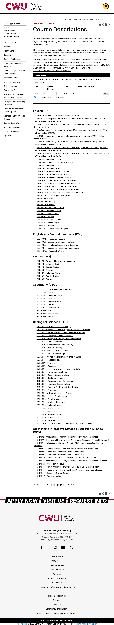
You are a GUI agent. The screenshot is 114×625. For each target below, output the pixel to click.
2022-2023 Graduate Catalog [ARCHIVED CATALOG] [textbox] (83, 19)
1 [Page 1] (38, 485)
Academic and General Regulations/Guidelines (14, 96)
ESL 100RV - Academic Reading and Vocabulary (58, 248)
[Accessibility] (56, 604)
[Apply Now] (22, 500)
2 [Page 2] (41, 485)
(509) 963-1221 (67, 540)
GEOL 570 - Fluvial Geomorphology (52, 372)
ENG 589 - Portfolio (45, 198)
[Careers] (57, 574)
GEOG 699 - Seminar (46, 316)
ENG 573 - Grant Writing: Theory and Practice (57, 186)
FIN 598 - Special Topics (48, 267)
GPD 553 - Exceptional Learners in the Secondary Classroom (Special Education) (73, 440)
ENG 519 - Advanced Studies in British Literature (58, 115)
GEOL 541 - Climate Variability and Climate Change (59, 357)
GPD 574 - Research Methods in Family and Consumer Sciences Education (70, 470)
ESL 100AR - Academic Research (51, 239)
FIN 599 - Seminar (45, 270)
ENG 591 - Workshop (46, 201)
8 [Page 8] (59, 485)
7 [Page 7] (56, 485)
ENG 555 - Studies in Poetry (49, 165)
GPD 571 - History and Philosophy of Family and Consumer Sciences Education (72, 461)
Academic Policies (11, 78)
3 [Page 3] (44, 485)
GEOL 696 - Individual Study (49, 414)
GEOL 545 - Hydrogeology (48, 360)
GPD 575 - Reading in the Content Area (54, 473)
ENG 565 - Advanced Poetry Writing (53, 174)
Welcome (8, 47)
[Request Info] (88, 500)
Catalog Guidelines (12, 59)
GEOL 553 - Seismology (47, 363)
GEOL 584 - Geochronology (49, 399)
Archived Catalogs (12, 127)
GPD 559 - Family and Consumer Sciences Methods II (60, 455)
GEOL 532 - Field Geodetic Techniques (53, 351)
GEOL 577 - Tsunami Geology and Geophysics (57, 387)
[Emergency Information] (56, 608)
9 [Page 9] (61, 485)
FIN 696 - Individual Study (48, 273)
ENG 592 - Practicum (46, 204)
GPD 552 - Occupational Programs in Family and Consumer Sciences (67, 437)
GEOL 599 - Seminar (46, 411)
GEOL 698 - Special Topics (49, 417)
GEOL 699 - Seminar (46, 420)
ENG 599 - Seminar (45, 217)
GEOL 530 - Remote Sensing (49, 348)
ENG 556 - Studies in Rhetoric (50, 168)
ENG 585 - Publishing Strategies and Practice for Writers (62, 192)
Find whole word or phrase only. (50, 97)
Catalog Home (10, 42)
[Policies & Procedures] (56, 595)
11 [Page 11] (69, 485)
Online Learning (10, 86)
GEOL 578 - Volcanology (48, 390)
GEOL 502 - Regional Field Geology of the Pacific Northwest (63, 329)
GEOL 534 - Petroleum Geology (51, 354)
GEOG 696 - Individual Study (49, 307)
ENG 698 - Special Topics (48, 223)
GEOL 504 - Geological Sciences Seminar (55, 335)
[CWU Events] (57, 556)
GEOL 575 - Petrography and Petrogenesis (56, 381)
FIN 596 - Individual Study (48, 264)
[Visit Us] (53, 500)
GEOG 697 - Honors (46, 310)
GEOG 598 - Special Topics (49, 301)
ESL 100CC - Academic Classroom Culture (55, 242)
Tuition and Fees (11, 90)
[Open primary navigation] (105, 6)
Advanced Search (11, 36)
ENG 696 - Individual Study (49, 220)
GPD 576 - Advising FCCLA (49, 476)
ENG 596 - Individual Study (49, 210)
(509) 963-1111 (65, 537)
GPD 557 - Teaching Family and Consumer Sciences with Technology (67, 449)
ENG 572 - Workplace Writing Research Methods (58, 183)
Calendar (7, 55)
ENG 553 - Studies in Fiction (49, 159)
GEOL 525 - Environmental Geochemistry (55, 345)
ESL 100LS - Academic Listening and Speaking (57, 245)
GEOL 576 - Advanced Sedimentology (53, 384)
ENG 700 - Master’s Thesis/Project (52, 229)
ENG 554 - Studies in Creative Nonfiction (55, 162)
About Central (10, 51)
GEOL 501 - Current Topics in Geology (54, 326)
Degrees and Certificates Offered (14, 117)
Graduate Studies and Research (13, 65)
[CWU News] (57, 560)
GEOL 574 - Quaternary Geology (51, 378)
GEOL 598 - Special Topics (48, 408)
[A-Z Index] (57, 582)
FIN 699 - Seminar (45, 279)
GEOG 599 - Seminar (46, 304)
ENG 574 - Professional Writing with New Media (58, 189)
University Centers (12, 82)
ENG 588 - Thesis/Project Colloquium (53, 195)
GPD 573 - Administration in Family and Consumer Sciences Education (68, 467)
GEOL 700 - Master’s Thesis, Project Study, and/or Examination (65, 423)
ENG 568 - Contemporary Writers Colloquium (57, 180)
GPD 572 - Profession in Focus (50, 464)
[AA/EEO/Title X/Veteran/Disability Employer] (56, 613)
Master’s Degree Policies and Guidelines (14, 72)
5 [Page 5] (50, 485)
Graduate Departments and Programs (14, 110)
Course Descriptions (12, 123)
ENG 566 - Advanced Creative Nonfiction (55, 177)
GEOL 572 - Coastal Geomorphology (53, 375)
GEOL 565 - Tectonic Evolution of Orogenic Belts (58, 369)
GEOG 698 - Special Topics (49, 313)
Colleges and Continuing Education (14, 103)
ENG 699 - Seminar (45, 226)
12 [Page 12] (73, 485)
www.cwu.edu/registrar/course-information (52, 70)
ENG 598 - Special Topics (48, 213)
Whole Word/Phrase (13, 33)
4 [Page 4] (47, 485)
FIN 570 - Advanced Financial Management (56, 261)
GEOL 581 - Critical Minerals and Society (54, 393)
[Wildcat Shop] (57, 569)
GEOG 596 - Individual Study (49, 295)
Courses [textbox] (7, 27)
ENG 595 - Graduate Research (50, 207)
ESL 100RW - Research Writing (50, 251)
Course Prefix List (11, 131)
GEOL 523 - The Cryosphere (49, 342)
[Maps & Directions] (56, 578)
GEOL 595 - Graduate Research (51, 402)
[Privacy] (56, 600)
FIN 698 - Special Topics (48, 276)
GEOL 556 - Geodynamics (48, 366)
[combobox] (87, 19)
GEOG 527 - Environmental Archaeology (55, 289)
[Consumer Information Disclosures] (57, 587)
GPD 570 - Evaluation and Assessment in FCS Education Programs (66, 458)
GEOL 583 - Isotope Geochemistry (52, 396)
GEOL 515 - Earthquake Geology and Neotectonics (59, 339)
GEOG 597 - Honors (46, 298)
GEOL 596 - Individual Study (49, 405)
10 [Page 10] (65, 485)
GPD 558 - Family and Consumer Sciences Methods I (60, 452)
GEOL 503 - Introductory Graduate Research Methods (61, 332)
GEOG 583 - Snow (45, 292)
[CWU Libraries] (57, 565)
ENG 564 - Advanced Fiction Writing (53, 171)
